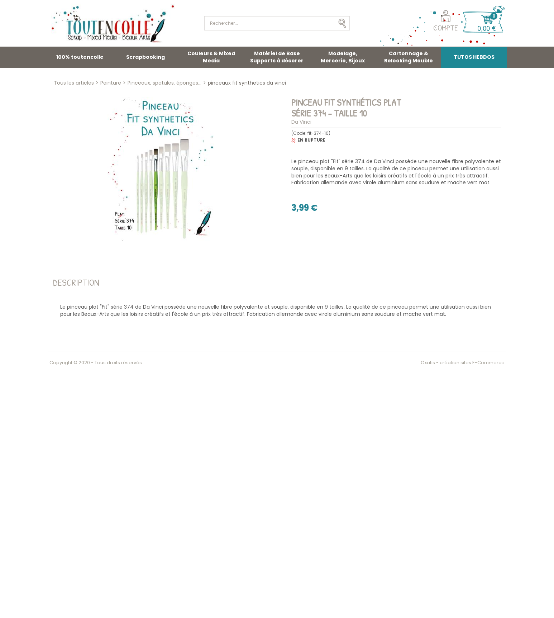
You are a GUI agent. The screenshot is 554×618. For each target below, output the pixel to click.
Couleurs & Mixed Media (211, 57)
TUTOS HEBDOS (474, 57)
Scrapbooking (145, 57)
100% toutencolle (80, 57)
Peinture (110, 82)
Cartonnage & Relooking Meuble (408, 57)
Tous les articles (74, 82)
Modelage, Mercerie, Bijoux (343, 57)
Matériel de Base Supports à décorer (277, 57)
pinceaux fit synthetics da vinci (247, 82)
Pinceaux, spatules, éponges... (164, 82)
